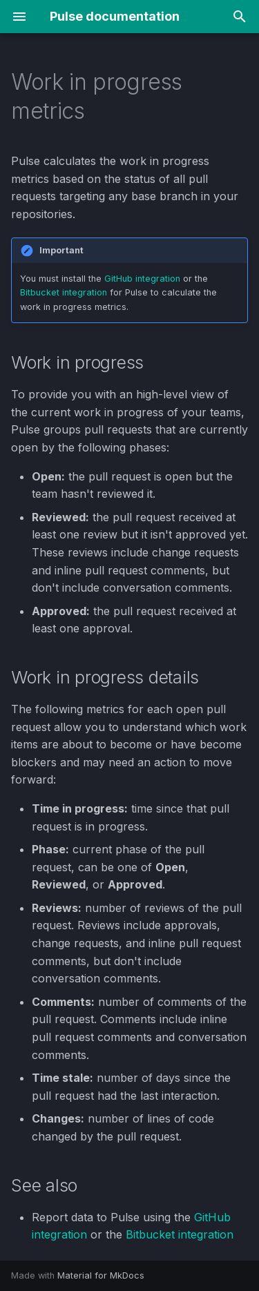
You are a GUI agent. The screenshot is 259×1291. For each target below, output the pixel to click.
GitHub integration (142, 278)
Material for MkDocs (100, 1275)
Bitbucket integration (63, 292)
